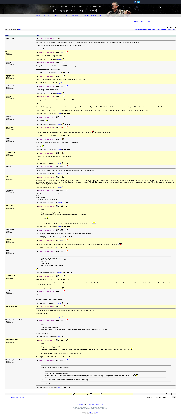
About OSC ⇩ (47, 16)
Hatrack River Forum (140, 29)
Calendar (86, 16)
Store (100, 16)
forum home (147, 21)
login (135, 21)
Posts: (39, 59)
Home (38, 16)
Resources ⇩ (76, 16)
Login (19, 29)
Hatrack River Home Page (95, 404)
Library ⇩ (57, 16)
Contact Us (81, 404)
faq (142, 21)
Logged (40, 49)
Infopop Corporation (94, 412)
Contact (94, 16)
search (138, 21)
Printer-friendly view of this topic (14, 397)
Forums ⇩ (66, 16)
